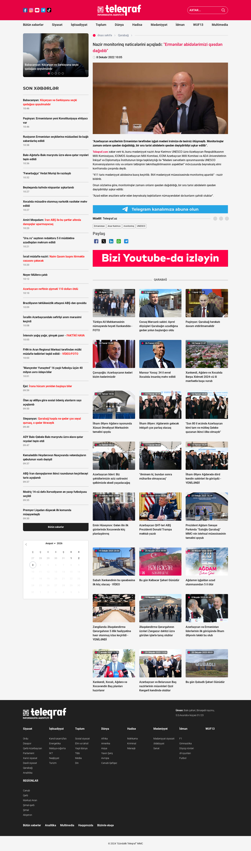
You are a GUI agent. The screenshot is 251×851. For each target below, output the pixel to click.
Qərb (25, 795)
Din (77, 763)
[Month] (50, 543)
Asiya (104, 748)
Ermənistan (99, 226)
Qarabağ (27, 767)
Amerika (105, 743)
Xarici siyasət (30, 758)
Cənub (26, 790)
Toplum (101, 24)
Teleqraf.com (100, 151)
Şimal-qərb (29, 805)
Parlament (28, 753)
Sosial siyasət (82, 738)
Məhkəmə (132, 738)
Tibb (77, 753)
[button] (49, 73)
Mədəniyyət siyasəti (163, 738)
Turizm (52, 763)
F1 (180, 738)
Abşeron (27, 815)
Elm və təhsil (81, 743)
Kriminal (131, 743)
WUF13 (198, 24)
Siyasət (57, 24)
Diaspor (27, 743)
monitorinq (129, 226)
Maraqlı (131, 748)
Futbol (182, 758)
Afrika (104, 738)
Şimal (26, 810)
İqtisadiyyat (79, 24)
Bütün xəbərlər (33, 24)
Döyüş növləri (186, 748)
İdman (180, 24)
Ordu (25, 738)
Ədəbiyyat (158, 743)
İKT (51, 753)
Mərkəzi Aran (30, 800)
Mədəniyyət (159, 24)
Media (78, 758)
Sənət (156, 748)
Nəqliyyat (54, 758)
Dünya (119, 24)
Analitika (27, 772)
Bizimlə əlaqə (105, 825)
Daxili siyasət (30, 763)
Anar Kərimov (114, 226)
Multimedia (220, 24)
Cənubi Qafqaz (109, 763)
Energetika (55, 743)
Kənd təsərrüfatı (58, 738)
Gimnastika (185, 743)
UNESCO (141, 226)
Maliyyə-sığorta (57, 748)
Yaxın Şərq (107, 753)
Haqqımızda (85, 825)
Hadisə (137, 24)
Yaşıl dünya (81, 748)
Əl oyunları (185, 753)
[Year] (62, 543)
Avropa (105, 758)
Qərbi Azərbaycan (32, 748)
